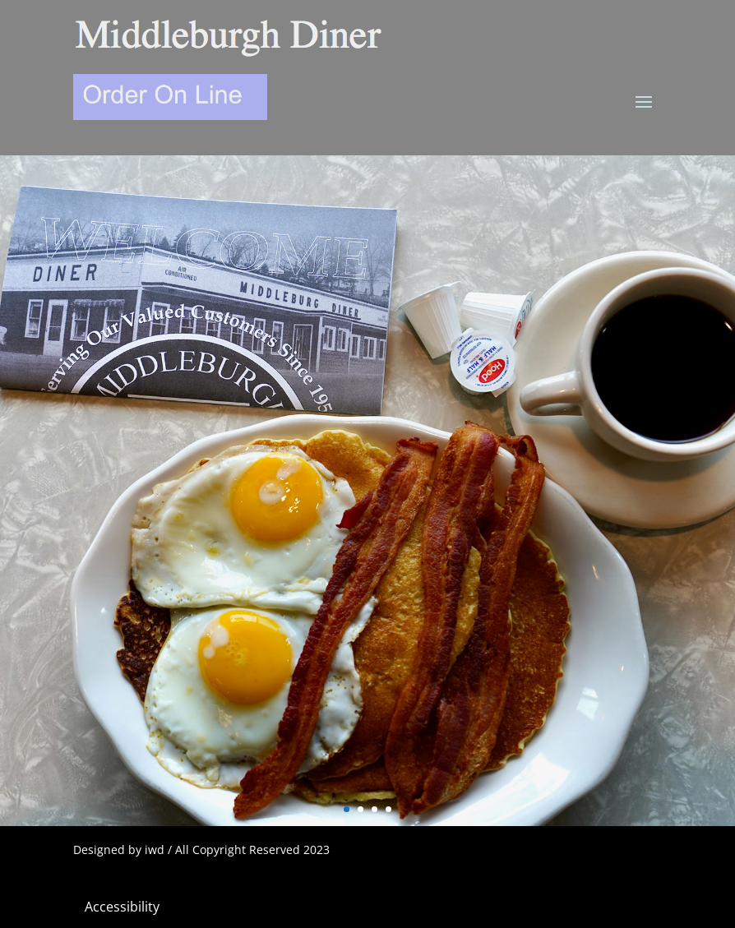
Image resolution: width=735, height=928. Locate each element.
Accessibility (122, 907)
